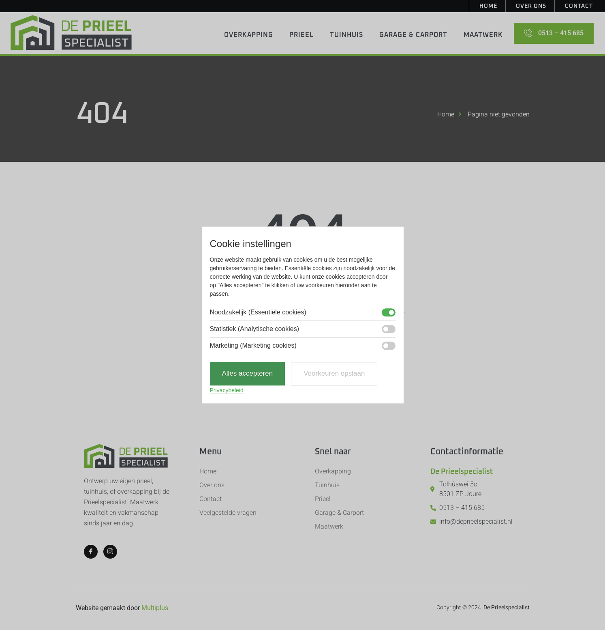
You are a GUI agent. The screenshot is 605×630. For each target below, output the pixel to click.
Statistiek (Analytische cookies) (254, 329)
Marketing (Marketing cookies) (253, 346)
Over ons (531, 6)
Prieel (301, 35)
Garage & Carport (413, 35)
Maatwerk (483, 35)
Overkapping (248, 35)
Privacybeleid (227, 390)
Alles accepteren (247, 374)
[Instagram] (110, 552)
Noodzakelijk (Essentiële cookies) (258, 313)
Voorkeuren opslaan (334, 374)
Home (488, 6)
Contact (579, 6)
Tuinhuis (346, 35)
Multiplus (154, 608)
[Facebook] (91, 552)
